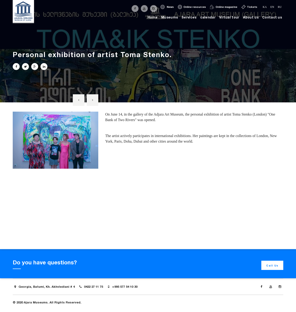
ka (265, 7)
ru (280, 7)
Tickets (249, 7)
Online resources (192, 7)
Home (152, 17)
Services (189, 17)
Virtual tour (229, 17)
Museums (169, 17)
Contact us (272, 17)
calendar (208, 17)
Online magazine (223, 7)
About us (251, 17)
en (272, 7)
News (167, 7)
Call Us (272, 265)
